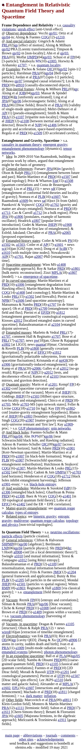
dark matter (34, 696)
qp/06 (17, 101)
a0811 (67, 700)
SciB (62, 248)
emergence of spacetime (40, 276)
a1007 (20, 456)
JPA (4, 101)
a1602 (6, 688)
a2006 (36, 368)
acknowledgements (50, 739)
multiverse (21, 520)
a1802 (6, 344)
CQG (45, 37)
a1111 (20, 708)
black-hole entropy (43, 484)
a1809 (56, 588)
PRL (5, 45)
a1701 (19, 256)
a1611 (6, 712)
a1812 (60, 312)
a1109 (52, 564)
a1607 (56, 197)
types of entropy (26, 512)
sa (43, 201)
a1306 (6, 492)
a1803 (28, 416)
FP (72, 57)
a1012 (22, 560)
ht (16, 97)
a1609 (23, 201)
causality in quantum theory (21, 144)
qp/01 (53, 33)
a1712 (37, 213)
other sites (26, 739)
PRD (5, 85)
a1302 (6, 388)
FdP (67, 488)
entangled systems (15, 652)
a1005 (52, 61)
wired (6, 632)
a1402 (21, 504)
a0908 (18, 552)
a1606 (20, 300)
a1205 (19, 580)
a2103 (54, 376)
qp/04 (6, 37)
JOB (22, 93)
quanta (40, 344)
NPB (5, 300)
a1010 (18, 556)
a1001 (70, 448)
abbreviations (32, 735)
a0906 (73, 640)
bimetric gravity (44, 516)
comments (68, 735)
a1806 (18, 217)
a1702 (54, 205)
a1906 (6, 364)
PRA (5, 57)
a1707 (22, 65)
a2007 (38, 256)
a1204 (71, 572)
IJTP (50, 672)
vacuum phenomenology (27, 616)
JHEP (9, 121)
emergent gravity (55, 144)
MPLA (56, 272)
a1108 (24, 121)
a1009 (20, 648)
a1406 (52, 125)
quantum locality (48, 65)
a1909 (68, 424)
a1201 (52, 384)
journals (51, 735)
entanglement (32, 592)
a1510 (58, 680)
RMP (5, 588)
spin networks (61, 428)
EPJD (45, 312)
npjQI (63, 360)
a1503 (20, 244)
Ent (54, 181)
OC (59, 640)
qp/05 (76, 656)
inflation (50, 696)
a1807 (36, 221)
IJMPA (60, 472)
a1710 (31, 408)
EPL (15, 688)
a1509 (38, 133)
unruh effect (26, 29)
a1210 (60, 37)
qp (16, 45)
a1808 (34, 348)
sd (52, 189)
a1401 (67, 496)
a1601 (59, 244)
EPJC (42, 352)
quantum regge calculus (47, 520)
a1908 (67, 225)
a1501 (21, 584)
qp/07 (18, 81)
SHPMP (7, 544)
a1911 (62, 720)
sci (4, 248)
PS (70, 240)
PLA (62, 656)
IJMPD (32, 57)
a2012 (18, 320)
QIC (50, 69)
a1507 (66, 177)
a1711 (6, 213)
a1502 (6, 244)
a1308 (20, 496)
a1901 (6, 484)
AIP (5, 256)
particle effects (12, 536)
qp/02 (6, 49)
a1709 (43, 308)
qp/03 (64, 53)
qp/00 (23, 544)
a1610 (6, 252)
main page (12, 735)
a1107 (20, 117)
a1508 (69, 181)
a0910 (20, 85)
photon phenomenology (60, 652)
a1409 (37, 612)
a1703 (6, 404)
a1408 (61, 264)
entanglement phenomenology (23, 148)
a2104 (55, 324)
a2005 (66, 233)
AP (4, 113)
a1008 (44, 608)
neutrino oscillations (64, 532)
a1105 (70, 624)
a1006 (20, 284)
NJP (38, 125)
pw (36, 340)
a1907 (29, 420)
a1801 (75, 268)
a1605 (18, 716)
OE (4, 640)
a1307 (20, 468)
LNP (5, 548)
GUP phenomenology (33, 428)
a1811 (62, 692)
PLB (41, 197)
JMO (56, 572)
